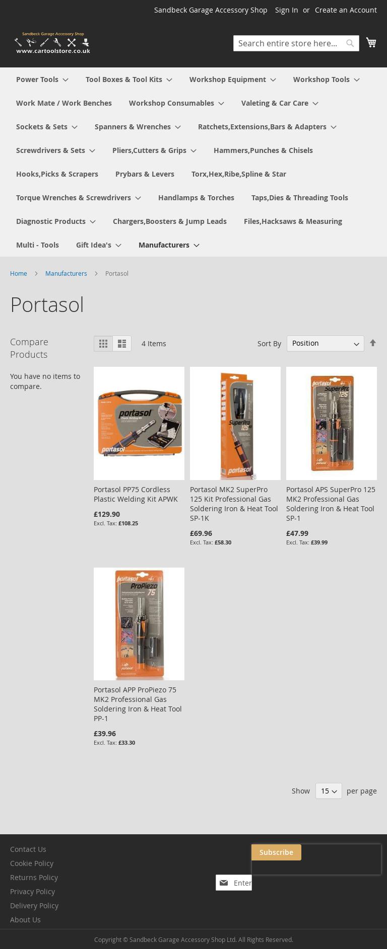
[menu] (193, 162)
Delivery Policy (34, 905)
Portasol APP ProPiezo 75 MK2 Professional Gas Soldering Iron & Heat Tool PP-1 (138, 704)
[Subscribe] (356, 852)
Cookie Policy (31, 863)
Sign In (286, 10)
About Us (25, 919)
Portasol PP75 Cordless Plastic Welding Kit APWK (136, 494)
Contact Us (28, 849)
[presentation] (280, 875)
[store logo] (53, 43)
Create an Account (346, 10)
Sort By (269, 343)
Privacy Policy (32, 891)
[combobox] (296, 43)
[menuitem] (42, 79)
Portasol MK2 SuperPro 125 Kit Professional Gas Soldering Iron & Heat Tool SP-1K (234, 504)
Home (19, 273)
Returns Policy (34, 877)
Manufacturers (67, 273)
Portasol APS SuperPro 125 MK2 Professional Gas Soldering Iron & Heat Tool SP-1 (330, 504)
